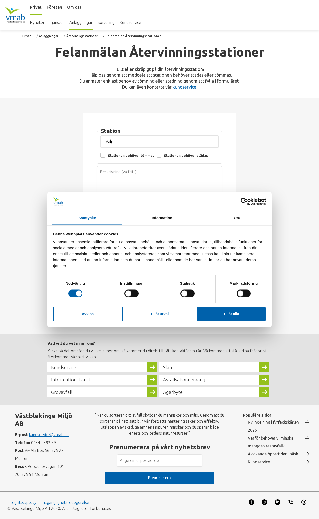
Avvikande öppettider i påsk (273, 454)
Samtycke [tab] (87, 218)
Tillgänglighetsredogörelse (65, 502)
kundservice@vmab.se (49, 434)
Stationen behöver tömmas (131, 156)
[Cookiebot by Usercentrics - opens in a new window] (244, 201)
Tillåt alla (231, 314)
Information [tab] (162, 218)
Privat (26, 36)
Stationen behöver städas (186, 156)
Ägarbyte (173, 392)
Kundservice (130, 22)
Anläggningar (81, 22)
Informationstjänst (71, 379)
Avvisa (88, 314)
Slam (168, 367)
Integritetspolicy (21, 502)
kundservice (184, 86)
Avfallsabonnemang (184, 379)
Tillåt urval (159, 314)
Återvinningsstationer (82, 36)
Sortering (106, 22)
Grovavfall (61, 392)
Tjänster (57, 22)
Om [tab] (237, 218)
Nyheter (37, 22)
